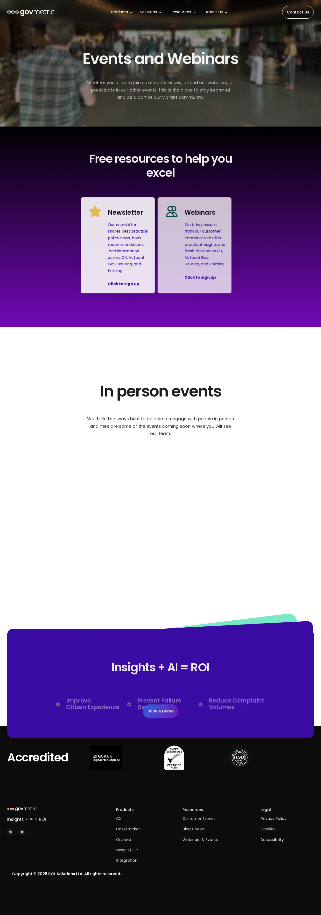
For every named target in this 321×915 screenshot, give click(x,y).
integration (126, 869)
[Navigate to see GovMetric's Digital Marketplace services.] (106, 757)
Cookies (267, 838)
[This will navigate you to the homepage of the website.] (31, 12)
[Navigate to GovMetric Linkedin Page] (10, 839)
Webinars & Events (200, 848)
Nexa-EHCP (127, 859)
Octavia (123, 848)
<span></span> (160, 511)
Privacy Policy (273, 827)
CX (118, 827)
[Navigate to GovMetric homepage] (41, 815)
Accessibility (272, 848)
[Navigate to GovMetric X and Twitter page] (22, 839)
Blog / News (193, 838)
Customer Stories (199, 827)
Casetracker (128, 838)
